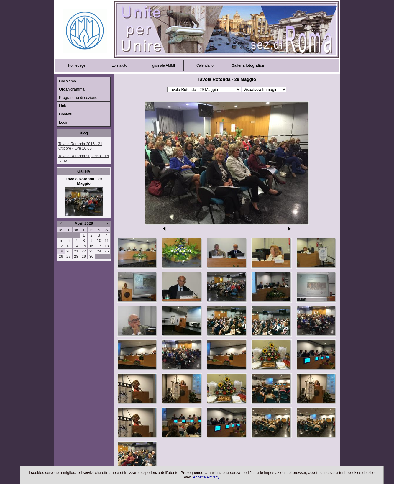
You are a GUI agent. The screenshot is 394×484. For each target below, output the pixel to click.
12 (61, 246)
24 (99, 251)
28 (76, 256)
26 (61, 256)
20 (68, 251)
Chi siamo (67, 81)
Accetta (199, 477)
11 (106, 240)
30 (91, 256)
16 (91, 246)
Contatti (65, 114)
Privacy (213, 477)
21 (76, 251)
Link (62, 106)
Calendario (205, 65)
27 (68, 256)
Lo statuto (119, 65)
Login (63, 122)
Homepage (77, 65)
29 (84, 256)
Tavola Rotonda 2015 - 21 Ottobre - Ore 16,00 (80, 146)
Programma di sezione (78, 97)
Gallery (83, 171)
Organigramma (72, 89)
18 (106, 246)
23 (91, 251)
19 (61, 251)
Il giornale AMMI (162, 65)
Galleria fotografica (248, 65)
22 (84, 251)
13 (68, 246)
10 (99, 240)
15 (84, 246)
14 (76, 246)
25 (106, 251)
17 (99, 246)
